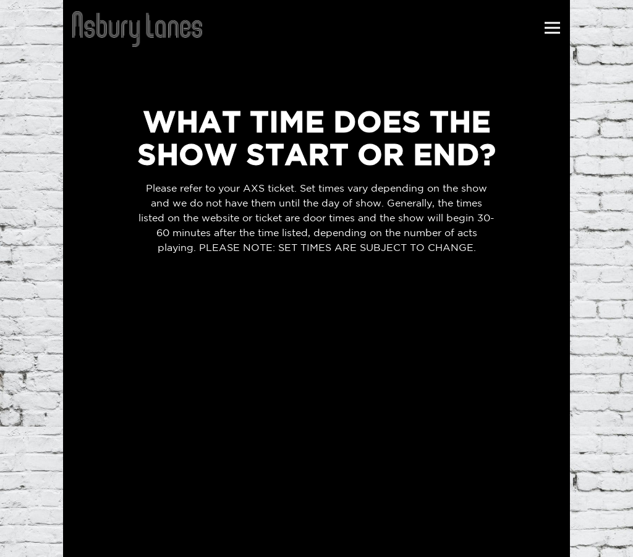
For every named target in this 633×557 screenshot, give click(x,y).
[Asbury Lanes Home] (137, 27)
